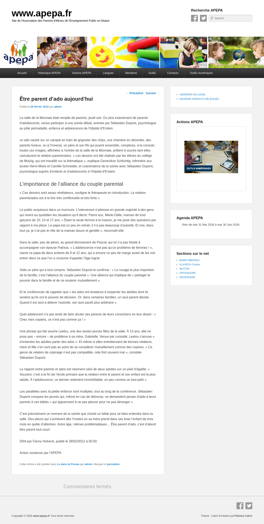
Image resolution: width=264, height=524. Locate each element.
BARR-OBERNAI (190, 260)
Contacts (172, 73)
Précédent (134, 93)
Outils (152, 73)
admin (58, 106)
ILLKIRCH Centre (190, 264)
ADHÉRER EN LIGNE (192, 94)
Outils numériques (201, 73)
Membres (131, 73)
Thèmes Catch (243, 515)
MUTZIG (185, 268)
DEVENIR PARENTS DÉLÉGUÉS (199, 98)
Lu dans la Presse (68, 464)
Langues (108, 73)
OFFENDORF (188, 272)
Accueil (21, 73)
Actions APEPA (81, 73)
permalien (113, 464)
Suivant (152, 93)
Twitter (203, 18)
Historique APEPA (49, 73)
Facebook (194, 18)
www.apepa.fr (42, 13)
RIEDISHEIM (187, 277)
